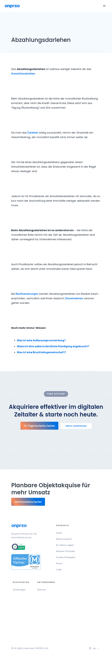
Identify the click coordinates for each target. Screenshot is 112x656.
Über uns (41, 591)
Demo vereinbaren (76, 426)
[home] (12, 6)
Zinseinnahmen (74, 298)
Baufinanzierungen (27, 293)
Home (59, 534)
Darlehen (32, 132)
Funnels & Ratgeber (66, 558)
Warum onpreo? (64, 540)
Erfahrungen (19, 591)
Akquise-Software (65, 552)
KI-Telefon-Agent (65, 546)
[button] (104, 6)
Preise (59, 564)
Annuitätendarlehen (23, 73)
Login (59, 570)
